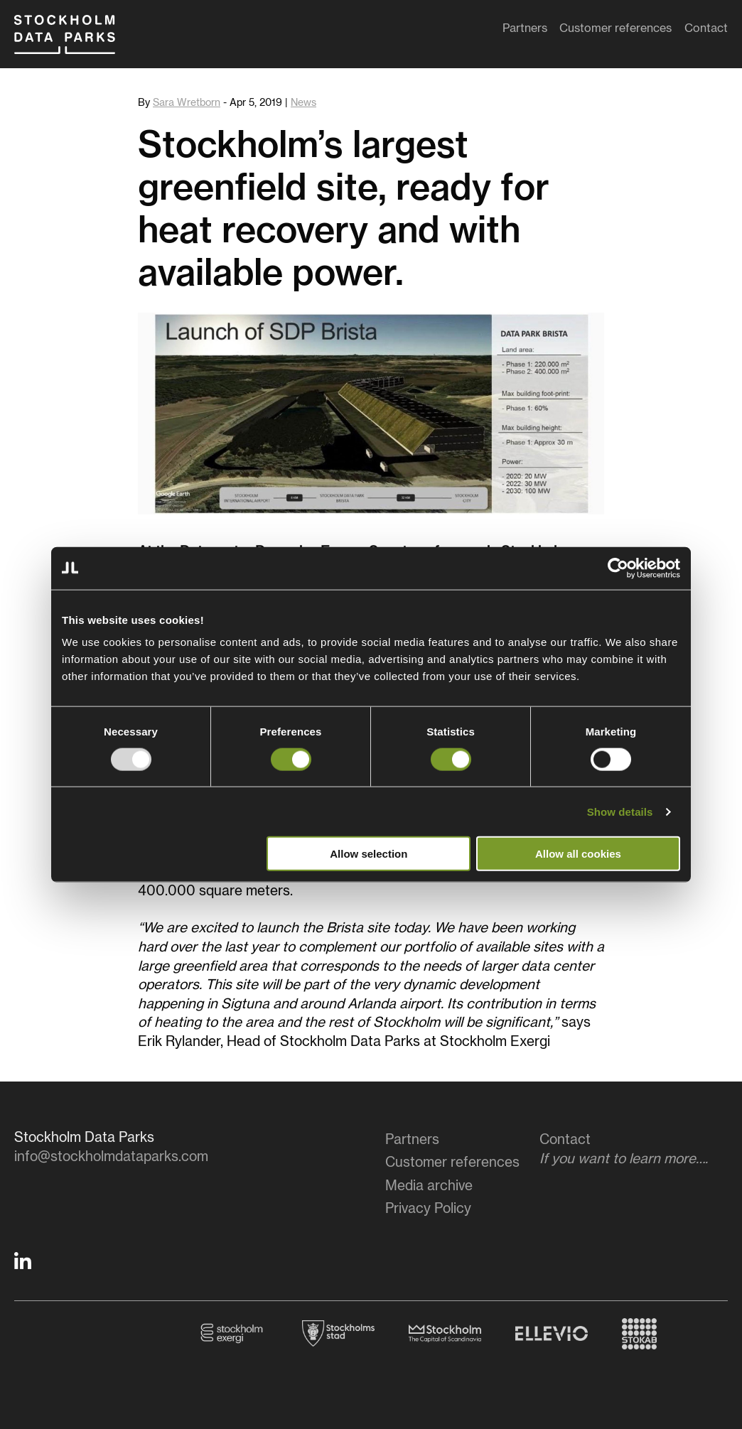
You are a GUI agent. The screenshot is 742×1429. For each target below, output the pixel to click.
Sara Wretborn (186, 103)
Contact (706, 31)
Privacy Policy (428, 1209)
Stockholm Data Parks (77, 41)
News (303, 103)
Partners (524, 31)
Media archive (429, 1186)
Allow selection (368, 854)
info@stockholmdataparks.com (111, 1157)
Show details (620, 811)
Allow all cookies (578, 854)
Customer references (615, 31)
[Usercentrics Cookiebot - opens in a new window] (618, 567)
